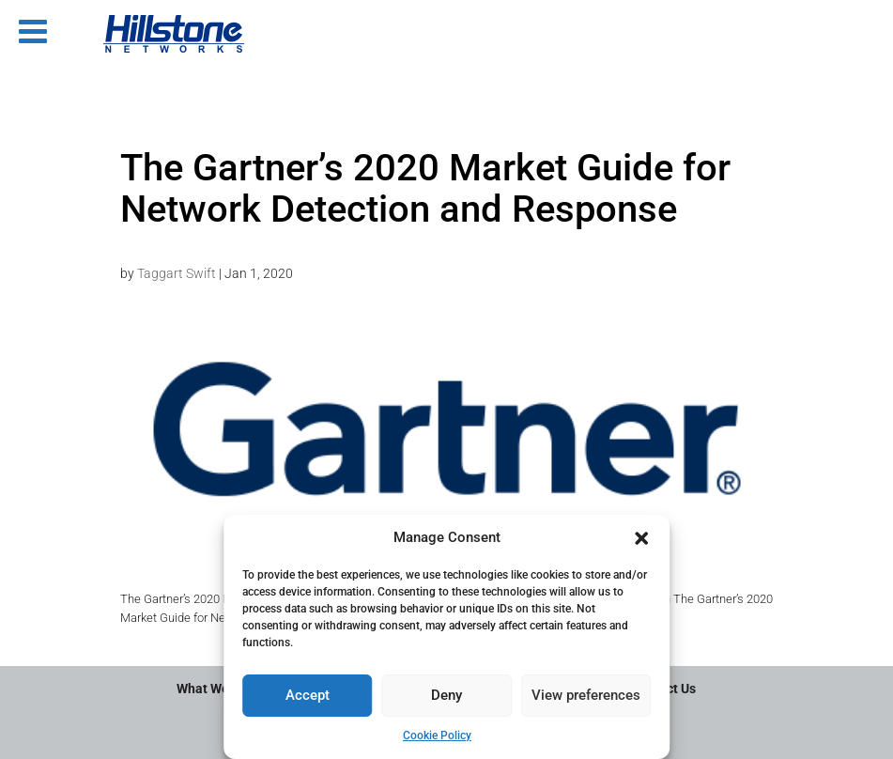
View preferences (585, 695)
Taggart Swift (176, 273)
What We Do (212, 688)
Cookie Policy (437, 735)
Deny (446, 695)
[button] (641, 538)
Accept (307, 695)
